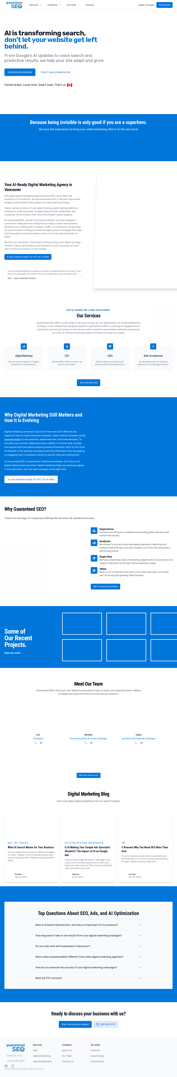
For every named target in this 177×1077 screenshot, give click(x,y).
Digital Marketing (95, 843)
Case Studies (97, 1056)
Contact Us (68, 1061)
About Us (66, 1050)
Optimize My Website (20, 72)
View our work (13, 653)
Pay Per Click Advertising (76, 843)
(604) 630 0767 (15, 1055)
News (10, 843)
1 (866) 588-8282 (16, 1061)
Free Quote (164, 5)
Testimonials (97, 1061)
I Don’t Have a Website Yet (55, 72)
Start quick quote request (75, 1024)
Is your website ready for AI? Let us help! (28, 257)
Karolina (18, 874)
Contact (89, 5)
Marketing (23, 843)
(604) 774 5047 (146, 5)
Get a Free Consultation (105, 586)
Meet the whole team (88, 775)
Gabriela (75, 874)
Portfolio (95, 1050)
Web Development (42, 1061)
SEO (16, 843)
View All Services (88, 382)
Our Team (67, 1056)
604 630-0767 (105, 1024)
